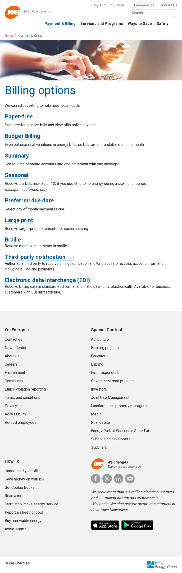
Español (97, 364)
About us (12, 356)
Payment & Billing (30, 35)
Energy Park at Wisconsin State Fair (120, 431)
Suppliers (99, 447)
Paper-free (19, 116)
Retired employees (20, 422)
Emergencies (144, 5)
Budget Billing (22, 136)
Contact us (13, 339)
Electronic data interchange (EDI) (47, 280)
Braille (13, 239)
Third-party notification (35, 257)
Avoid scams (15, 529)
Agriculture (100, 339)
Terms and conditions (22, 397)
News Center (15, 347)
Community (14, 381)
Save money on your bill (24, 479)
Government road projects (112, 381)
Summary (17, 155)
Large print (19, 220)
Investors (99, 389)
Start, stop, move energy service (31, 504)
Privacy (11, 406)
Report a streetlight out (24, 512)
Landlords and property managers (119, 406)
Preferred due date (29, 200)
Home (9, 35)
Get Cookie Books (20, 487)
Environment (15, 372)
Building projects (105, 347)
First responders (105, 372)
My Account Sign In (109, 5)
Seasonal (16, 175)
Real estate (100, 422)
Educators (99, 356)
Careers (11, 364)
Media (96, 414)
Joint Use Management (110, 397)
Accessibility (15, 414)
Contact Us (168, 5)
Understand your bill (21, 471)
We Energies (36, 11)
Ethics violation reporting (25, 389)
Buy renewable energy (23, 520)
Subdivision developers (110, 439)
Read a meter (16, 496)
